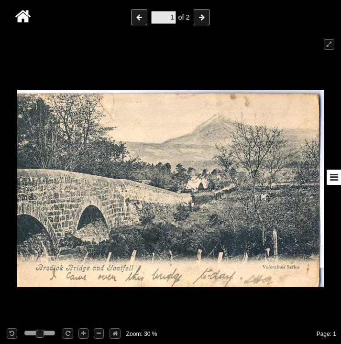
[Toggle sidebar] (334, 177)
